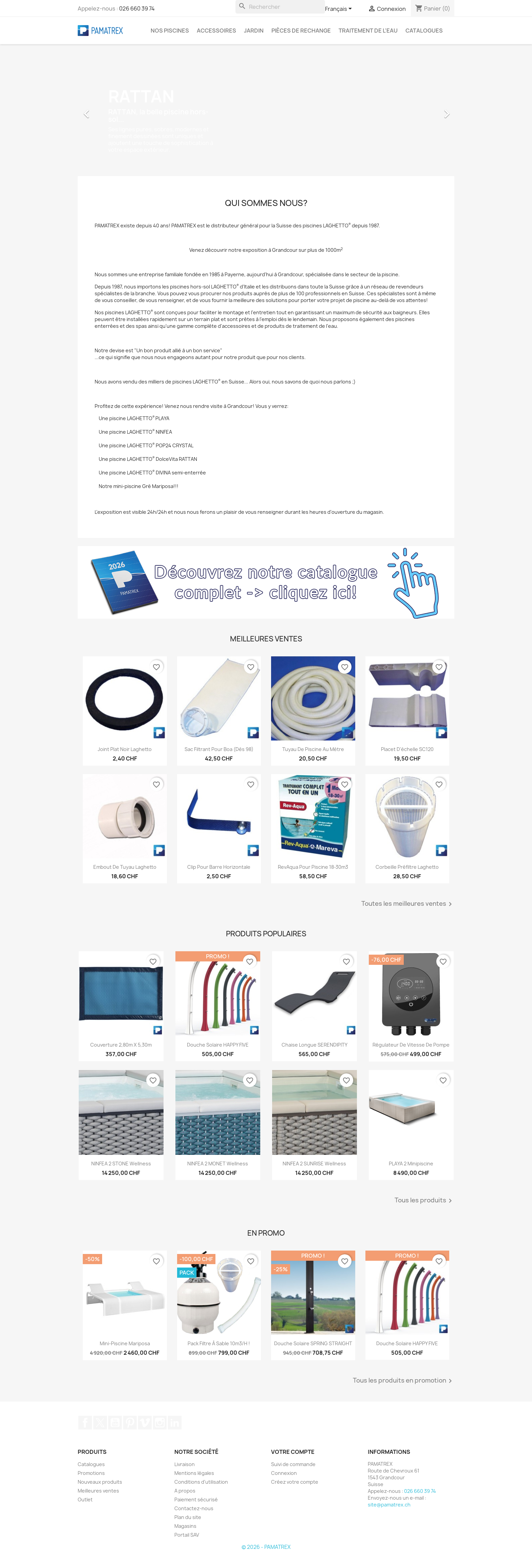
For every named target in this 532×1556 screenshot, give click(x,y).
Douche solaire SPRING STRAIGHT (313, 1343)
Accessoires (216, 30)
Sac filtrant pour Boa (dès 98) (219, 749)
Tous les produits (424, 1201)
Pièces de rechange (301, 30)
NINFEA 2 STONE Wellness (121, 1163)
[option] (266, 110)
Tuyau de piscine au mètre (313, 749)
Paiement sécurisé (196, 1499)
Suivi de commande (293, 1464)
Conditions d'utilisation (201, 1482)
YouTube (115, 1422)
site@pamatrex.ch (389, 1504)
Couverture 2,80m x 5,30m (121, 1045)
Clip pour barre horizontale (218, 867)
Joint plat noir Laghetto (125, 749)
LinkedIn (175, 1422)
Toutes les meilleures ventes (407, 904)
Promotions (91, 1473)
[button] (106, 110)
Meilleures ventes (98, 1490)
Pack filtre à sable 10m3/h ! (219, 1343)
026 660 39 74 (137, 8)
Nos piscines (170, 30)
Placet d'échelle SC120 (407, 749)
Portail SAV (186, 1535)
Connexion (284, 1473)
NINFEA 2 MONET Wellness (217, 1163)
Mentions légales (194, 1473)
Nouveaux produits (100, 1482)
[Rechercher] (280, 7)
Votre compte (293, 1452)
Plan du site (187, 1517)
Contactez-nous (193, 1508)
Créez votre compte (294, 1482)
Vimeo (145, 1422)
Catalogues (424, 30)
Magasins (185, 1526)
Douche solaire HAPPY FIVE (218, 1045)
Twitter (100, 1422)
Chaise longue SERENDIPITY (314, 1045)
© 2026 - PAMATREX (266, 1547)
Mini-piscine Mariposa (125, 1343)
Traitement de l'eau (368, 30)
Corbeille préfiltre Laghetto (407, 867)
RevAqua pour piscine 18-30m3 (313, 867)
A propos (184, 1490)
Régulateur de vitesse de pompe (411, 1045)
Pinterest (130, 1422)
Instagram (160, 1422)
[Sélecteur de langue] (339, 9)
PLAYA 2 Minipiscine (411, 1163)
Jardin (254, 30)
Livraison (184, 1464)
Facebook (85, 1422)
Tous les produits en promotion (403, 1381)
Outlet (85, 1499)
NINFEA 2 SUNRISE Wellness (314, 1163)
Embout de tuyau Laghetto (124, 867)
